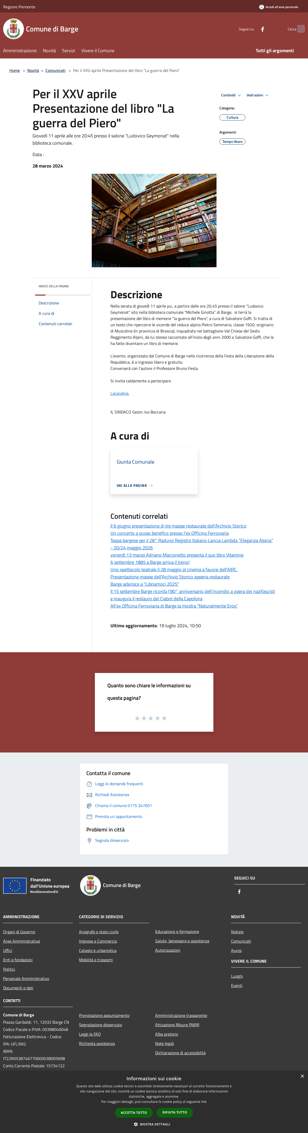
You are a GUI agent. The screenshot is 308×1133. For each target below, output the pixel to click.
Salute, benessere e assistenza (182, 941)
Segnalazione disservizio (100, 1025)
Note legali (164, 1043)
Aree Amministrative (21, 941)
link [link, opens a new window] (204, 1101)
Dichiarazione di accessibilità (180, 1053)
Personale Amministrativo (26, 978)
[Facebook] (252, 28)
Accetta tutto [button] (134, 1112)
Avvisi (236, 950)
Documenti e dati (18, 988)
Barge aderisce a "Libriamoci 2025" (144, 584)
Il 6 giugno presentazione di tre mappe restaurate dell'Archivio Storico (178, 525)
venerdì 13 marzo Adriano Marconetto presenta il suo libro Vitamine (177, 554)
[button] (154, 1124)
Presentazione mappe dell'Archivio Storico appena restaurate (170, 576)
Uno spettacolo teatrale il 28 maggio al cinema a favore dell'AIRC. (174, 569)
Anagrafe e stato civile (99, 932)
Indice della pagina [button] (54, 286)
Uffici (7, 950)
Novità (33, 70)
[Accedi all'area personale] (278, 7)
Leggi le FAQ (90, 1034)
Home (14, 70)
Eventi (237, 985)
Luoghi (237, 976)
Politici (9, 969)
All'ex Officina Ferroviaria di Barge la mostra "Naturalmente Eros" (174, 605)
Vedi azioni (258, 95)
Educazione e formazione (177, 931)
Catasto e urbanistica (97, 950)
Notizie (237, 932)
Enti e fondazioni (18, 960)
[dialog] (154, 1102)
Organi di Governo (19, 932)
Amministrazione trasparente (181, 1015)
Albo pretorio (166, 1034)
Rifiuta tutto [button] (174, 1112)
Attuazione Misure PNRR (177, 1025)
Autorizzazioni (167, 950)
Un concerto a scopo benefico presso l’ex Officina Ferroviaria (169, 533)
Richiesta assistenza (97, 1043)
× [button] (302, 1076)
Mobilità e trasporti (96, 960)
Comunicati (55, 70)
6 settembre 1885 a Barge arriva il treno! (149, 562)
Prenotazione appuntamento (104, 1015)
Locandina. (119, 393)
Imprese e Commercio (98, 941)
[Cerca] (298, 29)
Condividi (232, 95)
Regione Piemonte (19, 7)
